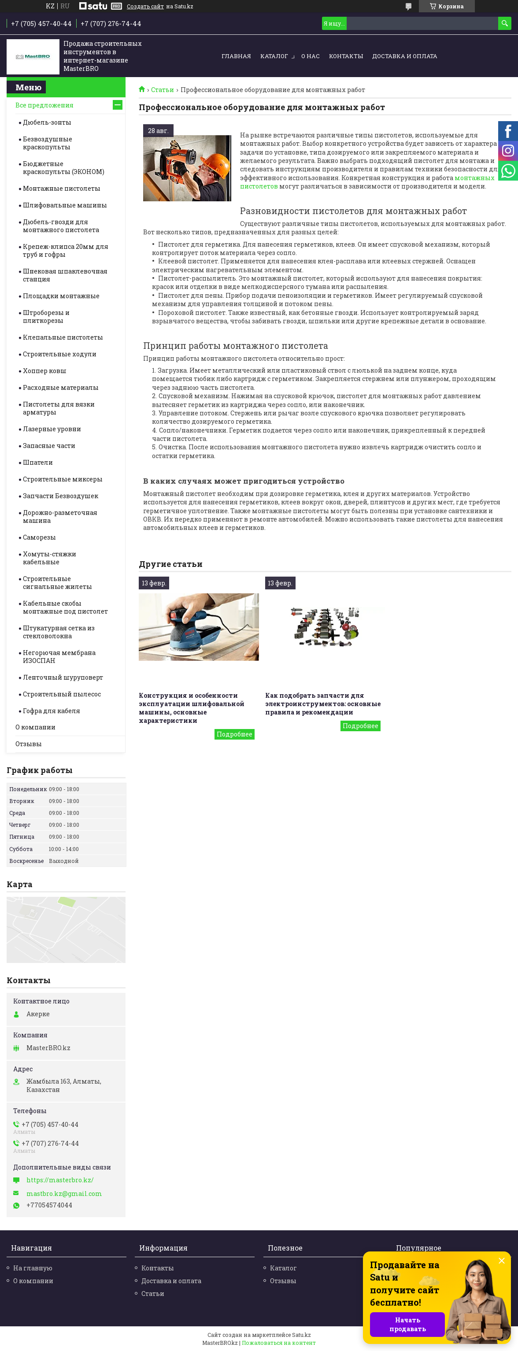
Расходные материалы (61, 387)
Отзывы (28, 744)
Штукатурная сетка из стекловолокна (59, 632)
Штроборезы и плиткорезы (46, 316)
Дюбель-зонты (47, 122)
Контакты (346, 56)
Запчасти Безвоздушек (60, 496)
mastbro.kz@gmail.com (64, 1194)
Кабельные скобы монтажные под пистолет (65, 607)
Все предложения (44, 105)
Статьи (162, 90)
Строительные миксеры (63, 479)
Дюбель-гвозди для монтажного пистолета (61, 226)
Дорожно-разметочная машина (60, 516)
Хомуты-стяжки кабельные (49, 558)
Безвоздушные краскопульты (47, 143)
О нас (310, 56)
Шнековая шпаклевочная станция (65, 275)
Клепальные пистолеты (63, 337)
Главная (236, 56)
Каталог (274, 56)
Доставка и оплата (404, 56)
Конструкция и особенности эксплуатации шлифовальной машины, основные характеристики (191, 708)
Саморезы (39, 537)
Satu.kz (301, 1334)
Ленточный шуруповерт (63, 677)
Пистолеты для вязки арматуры (59, 408)
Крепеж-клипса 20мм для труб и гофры (65, 250)
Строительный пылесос (62, 694)
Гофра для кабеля (51, 711)
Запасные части (49, 445)
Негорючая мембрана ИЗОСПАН (59, 656)
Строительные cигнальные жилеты (57, 582)
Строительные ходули (59, 354)
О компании (35, 727)
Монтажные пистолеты (61, 188)
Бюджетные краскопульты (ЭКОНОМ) (63, 167)
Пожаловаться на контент (279, 1342)
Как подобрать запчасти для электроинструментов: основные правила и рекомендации (323, 703)
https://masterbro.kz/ (60, 1180)
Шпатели (38, 462)
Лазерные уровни (52, 429)
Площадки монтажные (61, 296)
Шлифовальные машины (65, 205)
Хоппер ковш (45, 370)
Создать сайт (145, 6)
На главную (32, 1268)
